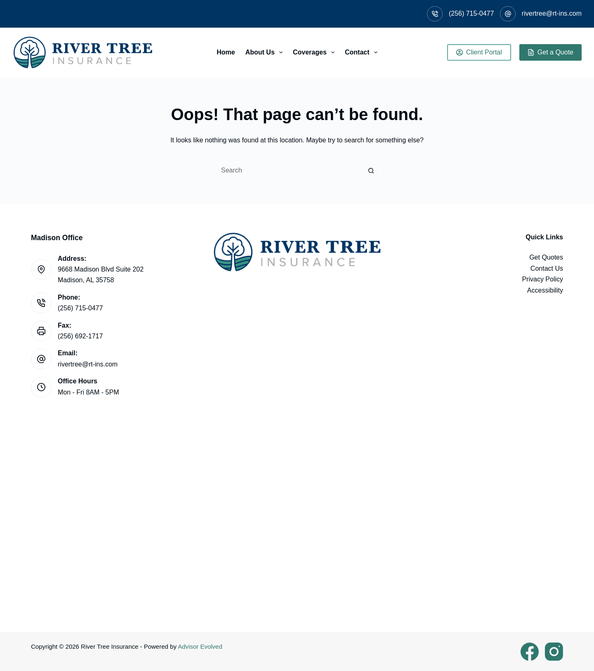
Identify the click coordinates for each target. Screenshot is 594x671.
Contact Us (546, 268)
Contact (363, 52)
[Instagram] (554, 652)
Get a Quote (550, 52)
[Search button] (371, 170)
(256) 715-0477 (471, 13)
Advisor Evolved (200, 646)
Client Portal (479, 52)
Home (226, 52)
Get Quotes (546, 257)
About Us (265, 52)
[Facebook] (530, 652)
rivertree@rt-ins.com (552, 13)
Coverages (315, 52)
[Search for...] (288, 170)
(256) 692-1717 (80, 336)
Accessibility (545, 290)
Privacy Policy (542, 279)
